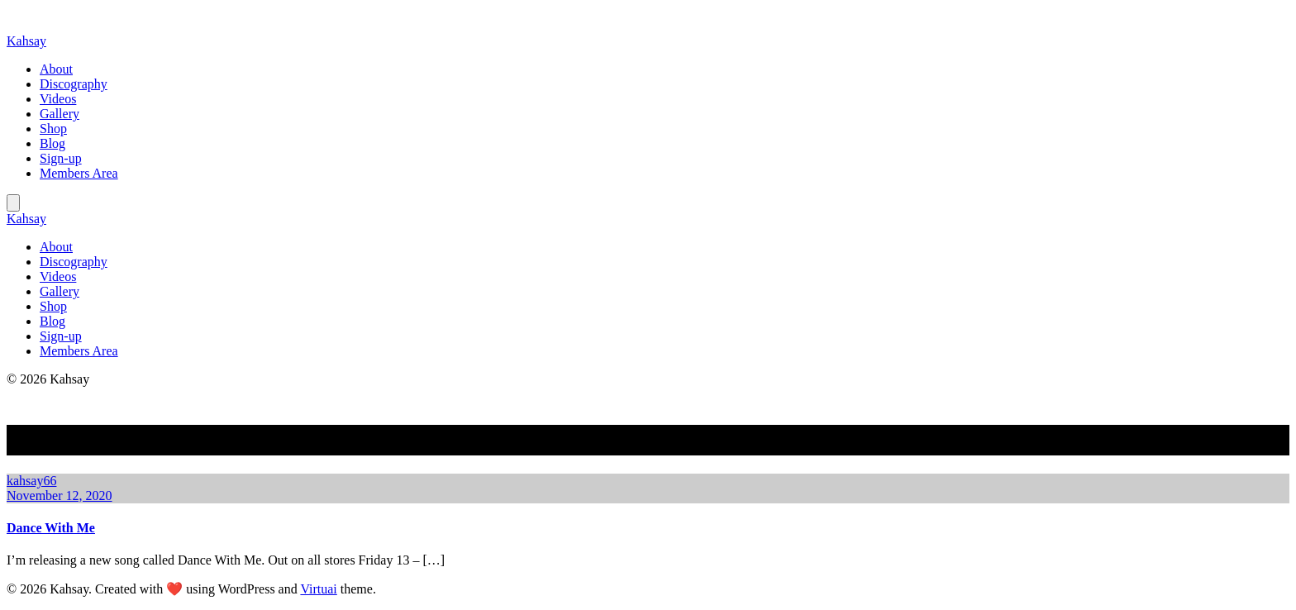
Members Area (79, 173)
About (56, 69)
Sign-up (61, 158)
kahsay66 (31, 481)
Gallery (59, 114)
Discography (73, 84)
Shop (53, 129)
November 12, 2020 (59, 495)
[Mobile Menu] (13, 203)
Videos (58, 99)
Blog (52, 143)
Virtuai (318, 589)
